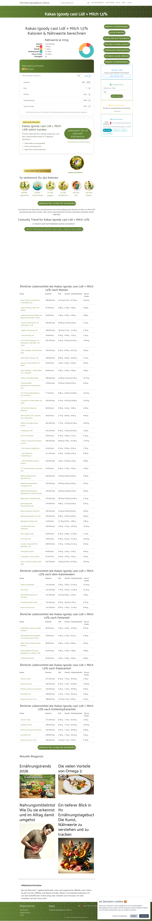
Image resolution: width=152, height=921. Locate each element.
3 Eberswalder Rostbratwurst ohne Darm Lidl (30, 385)
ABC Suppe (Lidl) (27, 534)
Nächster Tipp (116, 76)
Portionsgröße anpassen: (31, 76)
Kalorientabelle (97, 2)
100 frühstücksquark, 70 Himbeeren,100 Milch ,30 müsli (30, 343)
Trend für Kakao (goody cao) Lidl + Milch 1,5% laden (54, 229)
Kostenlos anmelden (79, 142)
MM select (24, 590)
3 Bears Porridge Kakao (30, 378)
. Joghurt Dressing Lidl (29, 330)
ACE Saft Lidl (26, 539)
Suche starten (116, 33)
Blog (118, 2)
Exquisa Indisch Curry (29, 699)
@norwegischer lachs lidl (30, 511)
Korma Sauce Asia (28, 608)
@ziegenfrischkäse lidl (29, 521)
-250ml (108, 133)
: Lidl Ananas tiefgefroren (30, 448)
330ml (116, 130)
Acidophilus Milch (27, 552)
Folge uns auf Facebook (117, 39)
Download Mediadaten (116, 50)
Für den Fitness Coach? (116, 44)
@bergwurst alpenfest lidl (30, 499)
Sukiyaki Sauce (26, 684)
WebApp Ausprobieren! (117, 27)
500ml (124, 130)
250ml (107, 130)
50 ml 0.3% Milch (27, 436)
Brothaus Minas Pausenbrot (31, 689)
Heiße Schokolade (27, 585)
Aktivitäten (110, 2)
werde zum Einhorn (76, 171)
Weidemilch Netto (27, 658)
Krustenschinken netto (29, 602)
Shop (124, 2)
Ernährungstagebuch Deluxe (35, 3)
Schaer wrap (25, 679)
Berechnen (116, 96)
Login (129, 2)
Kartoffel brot (26, 694)
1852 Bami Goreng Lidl (29, 358)
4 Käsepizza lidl (26, 431)
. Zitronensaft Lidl (27, 335)
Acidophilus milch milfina (30, 557)
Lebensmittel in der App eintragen (78, 133)
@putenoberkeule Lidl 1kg (30, 516)
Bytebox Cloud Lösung (117, 56)
